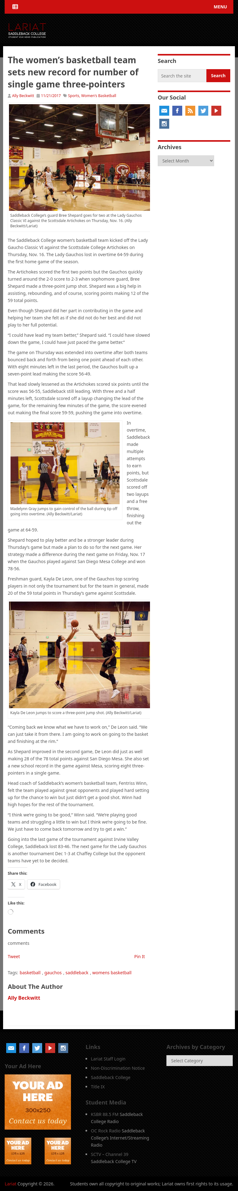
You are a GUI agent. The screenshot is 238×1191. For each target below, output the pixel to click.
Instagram (164, 124)
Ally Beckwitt (23, 95)
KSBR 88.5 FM (104, 1114)
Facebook (177, 111)
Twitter (203, 111)
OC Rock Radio (106, 1131)
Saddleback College (110, 1077)
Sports (73, 95)
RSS (190, 111)
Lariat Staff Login (108, 1059)
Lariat (10, 1184)
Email (164, 111)
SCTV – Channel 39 (109, 1154)
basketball (30, 972)
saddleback (76, 972)
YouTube (216, 111)
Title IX (98, 1087)
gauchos (53, 972)
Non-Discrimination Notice (118, 1068)
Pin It (139, 956)
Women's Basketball (98, 95)
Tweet (14, 956)
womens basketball (112, 972)
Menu (220, 7)
